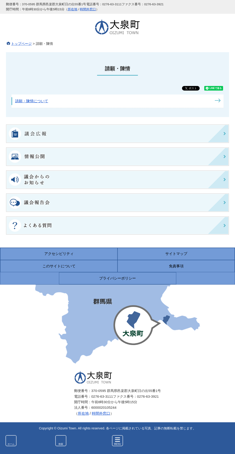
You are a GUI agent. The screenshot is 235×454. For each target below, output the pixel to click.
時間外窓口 (88, 9)
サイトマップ (176, 254)
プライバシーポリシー (117, 278)
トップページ (21, 44)
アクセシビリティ (59, 254)
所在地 (72, 9)
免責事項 (176, 266)
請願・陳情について (31, 101)
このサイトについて (59, 266)
